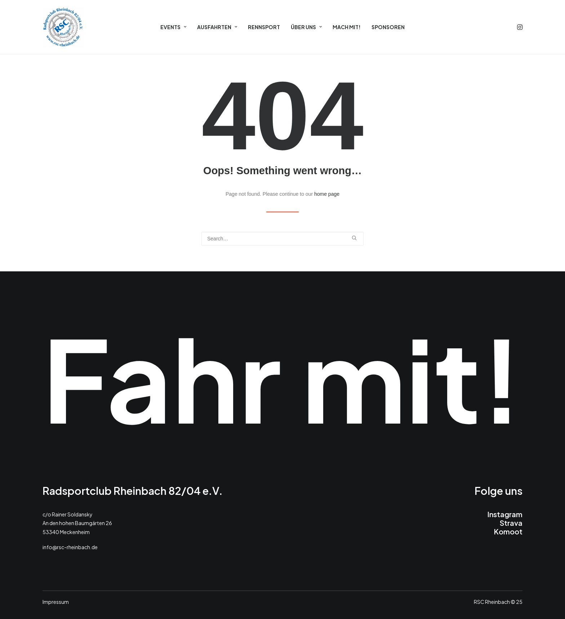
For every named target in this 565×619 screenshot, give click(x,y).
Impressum (56, 601)
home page (326, 194)
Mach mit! (347, 27)
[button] (519, 27)
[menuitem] (173, 27)
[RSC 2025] (63, 27)
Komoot (508, 531)
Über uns (306, 27)
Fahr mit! (282, 378)
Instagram (504, 514)
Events (173, 27)
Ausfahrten (217, 27)
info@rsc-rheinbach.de (70, 547)
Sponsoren (388, 27)
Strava (511, 522)
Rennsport (264, 27)
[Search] (282, 238)
